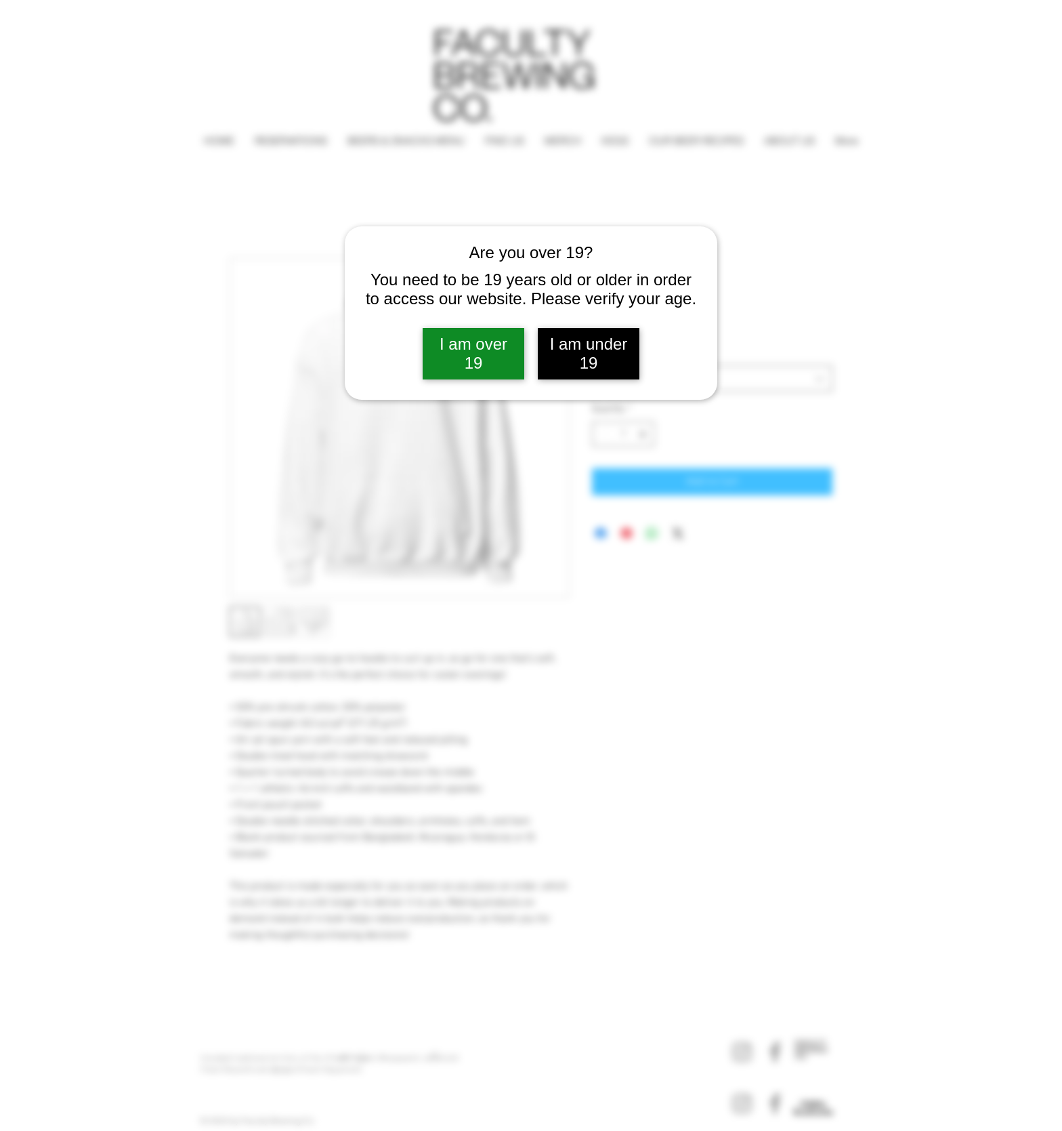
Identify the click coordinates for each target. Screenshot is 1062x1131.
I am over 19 (473, 353)
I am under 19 (589, 353)
